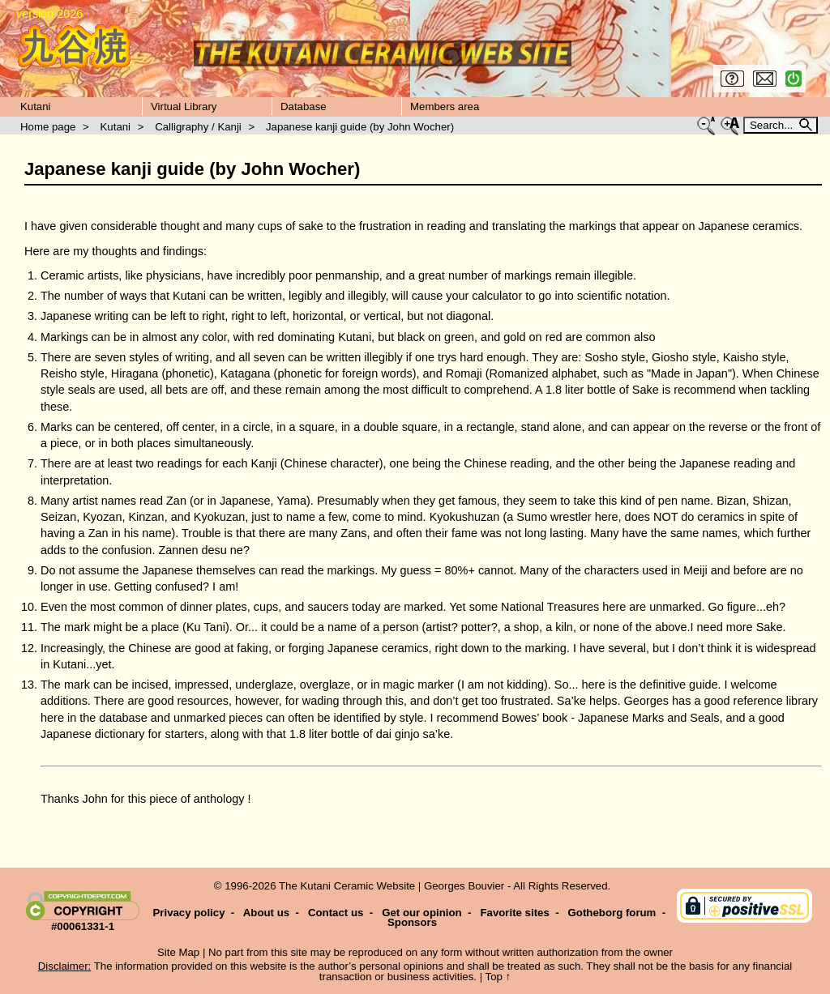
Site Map (178, 952)
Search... (773, 125)
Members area (444, 106)
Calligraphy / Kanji (198, 127)
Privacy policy (188, 913)
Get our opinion (422, 913)
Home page (47, 127)
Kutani (35, 106)
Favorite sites (514, 913)
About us (266, 913)
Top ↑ (498, 977)
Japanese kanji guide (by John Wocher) (360, 127)
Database (303, 106)
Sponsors (412, 922)
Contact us (335, 913)
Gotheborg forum (612, 913)
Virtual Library (183, 106)
